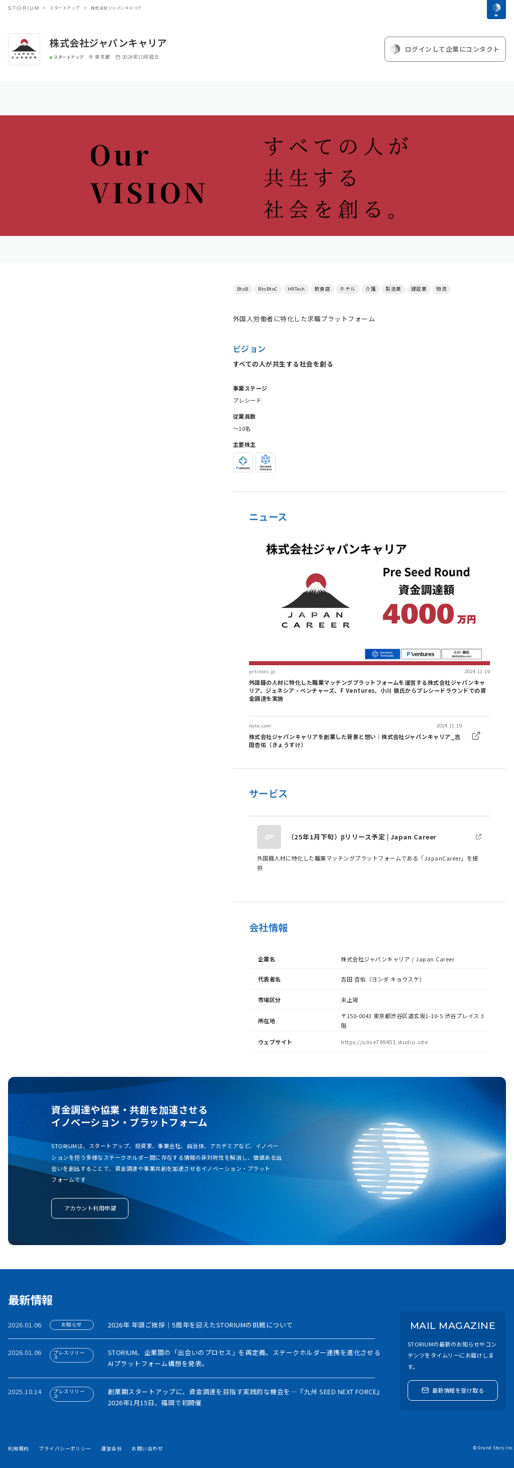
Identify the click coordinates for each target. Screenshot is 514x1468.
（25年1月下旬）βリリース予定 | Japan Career (362, 836)
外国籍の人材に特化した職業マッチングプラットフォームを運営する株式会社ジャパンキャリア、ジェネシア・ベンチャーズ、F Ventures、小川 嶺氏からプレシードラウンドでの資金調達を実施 (367, 690)
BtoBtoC (268, 288)
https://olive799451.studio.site (384, 1042)
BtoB (242, 288)
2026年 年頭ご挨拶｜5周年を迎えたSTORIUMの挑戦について (200, 1324)
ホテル (347, 288)
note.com (260, 725)
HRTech (296, 288)
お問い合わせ (147, 1448)
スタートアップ (64, 8)
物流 (441, 288)
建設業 (419, 288)
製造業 (393, 288)
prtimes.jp (262, 671)
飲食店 (322, 288)
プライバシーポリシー (65, 1448)
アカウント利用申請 (90, 1208)
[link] (369, 620)
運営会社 (111, 1448)
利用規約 (18, 1448)
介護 (370, 288)
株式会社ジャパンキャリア (108, 43)
